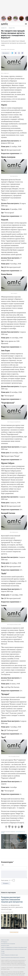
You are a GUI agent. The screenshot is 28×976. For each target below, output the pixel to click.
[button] (25, 835)
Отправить (5, 883)
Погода (2, 951)
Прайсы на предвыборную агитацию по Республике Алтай (14, 947)
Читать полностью (14, 932)
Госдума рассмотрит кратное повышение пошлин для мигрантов (12, 899)
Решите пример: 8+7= (7, 880)
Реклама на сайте (5, 945)
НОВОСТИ (3, 27)
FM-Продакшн (4, 941)
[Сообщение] (14, 874)
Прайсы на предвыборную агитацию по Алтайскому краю (13, 949)
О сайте (3, 953)
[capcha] (14, 880)
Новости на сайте (5, 939)
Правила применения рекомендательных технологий (13, 957)
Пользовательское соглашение (8, 943)
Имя (3, 864)
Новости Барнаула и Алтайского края (9, 955)
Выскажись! (6, 53)
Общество (12, 27)
